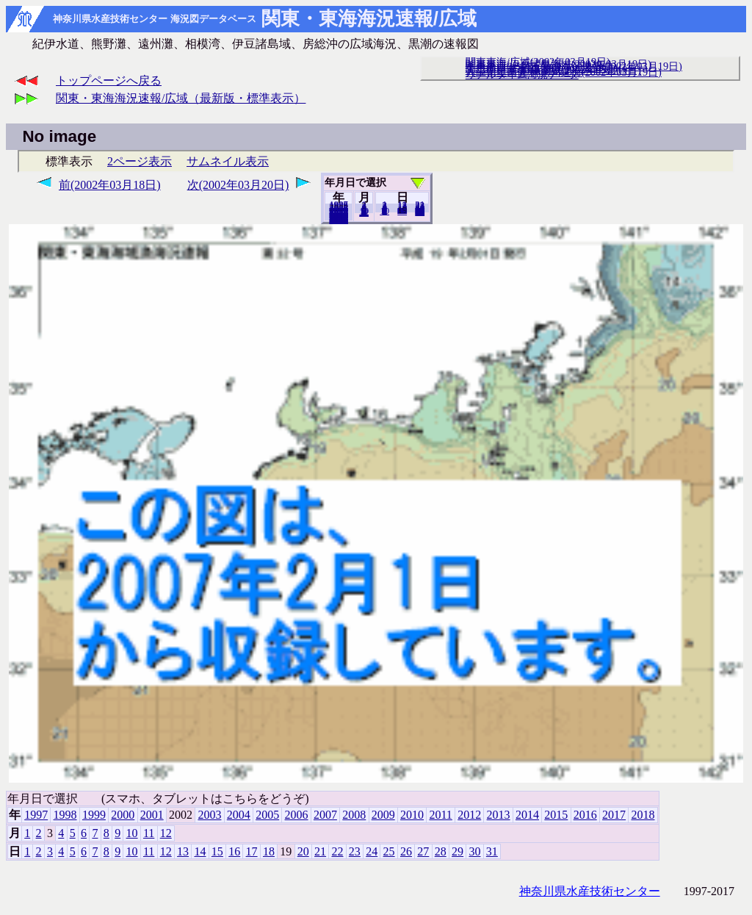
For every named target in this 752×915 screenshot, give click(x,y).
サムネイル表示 (228, 161)
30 (474, 851)
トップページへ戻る (109, 80)
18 (269, 851)
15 (217, 851)
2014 (527, 814)
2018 (338, 220)
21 (320, 851)
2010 (412, 814)
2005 (267, 814)
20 (402, 211)
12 (364, 212)
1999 (94, 814)
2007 (325, 814)
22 (337, 851)
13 (183, 851)
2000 (122, 814)
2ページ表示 (139, 161)
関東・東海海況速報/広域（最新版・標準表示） (181, 98)
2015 (556, 814)
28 (440, 851)
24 (371, 851)
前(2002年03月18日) (110, 185)
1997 (36, 814)
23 (355, 851)
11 (148, 833)
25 (389, 851)
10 (384, 211)
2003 (209, 814)
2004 (238, 814)
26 (406, 851)
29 (457, 851)
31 (419, 212)
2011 (440, 814)
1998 (65, 814)
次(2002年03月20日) (238, 185)
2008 (354, 814)
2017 (614, 814)
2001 (152, 814)
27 (423, 851)
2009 (383, 814)
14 (200, 851)
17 (252, 851)
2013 (498, 814)
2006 (296, 814)
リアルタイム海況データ (522, 74)
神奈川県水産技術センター (589, 891)
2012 (469, 814)
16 (234, 851)
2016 (585, 814)
